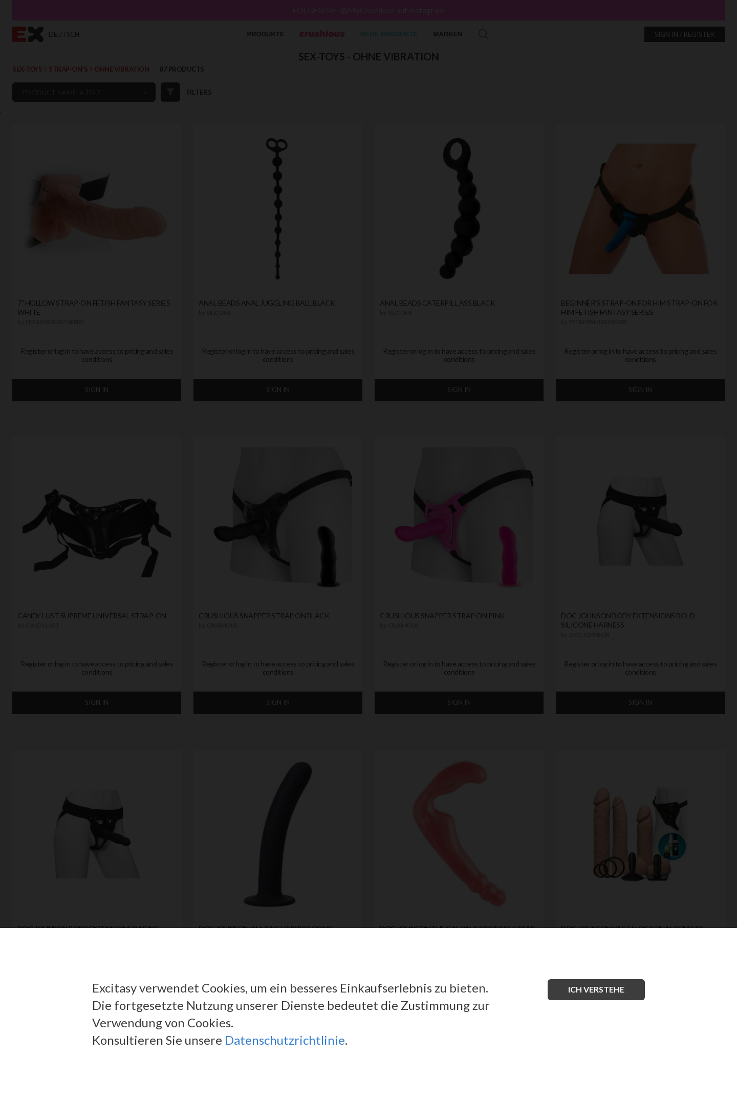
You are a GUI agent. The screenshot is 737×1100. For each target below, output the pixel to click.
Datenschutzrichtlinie (285, 1039)
